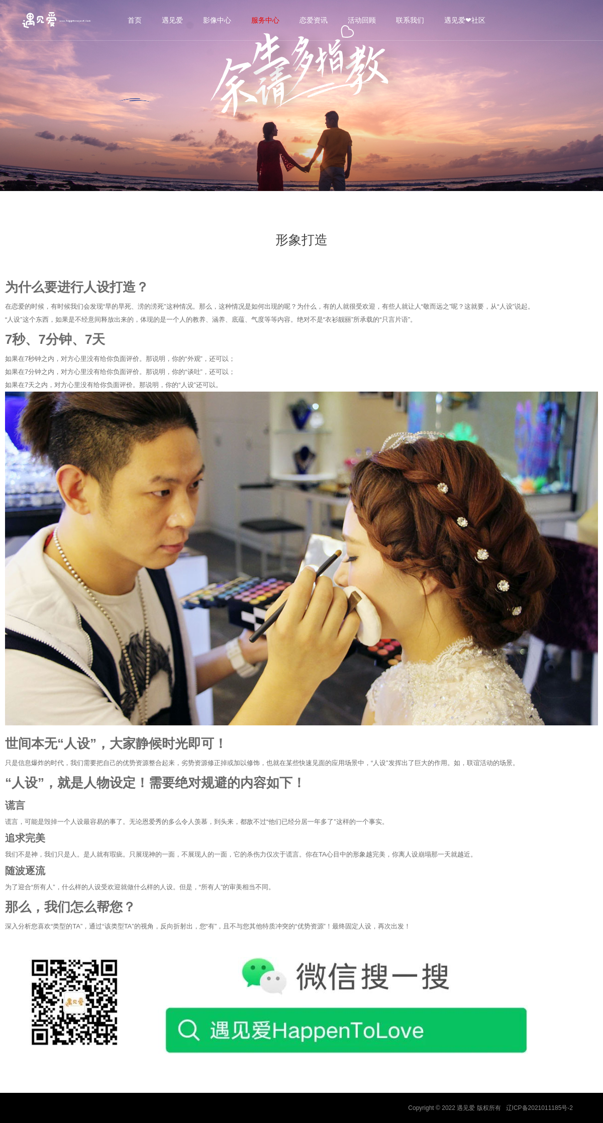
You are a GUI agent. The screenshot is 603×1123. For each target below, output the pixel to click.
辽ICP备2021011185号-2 (539, 1107)
